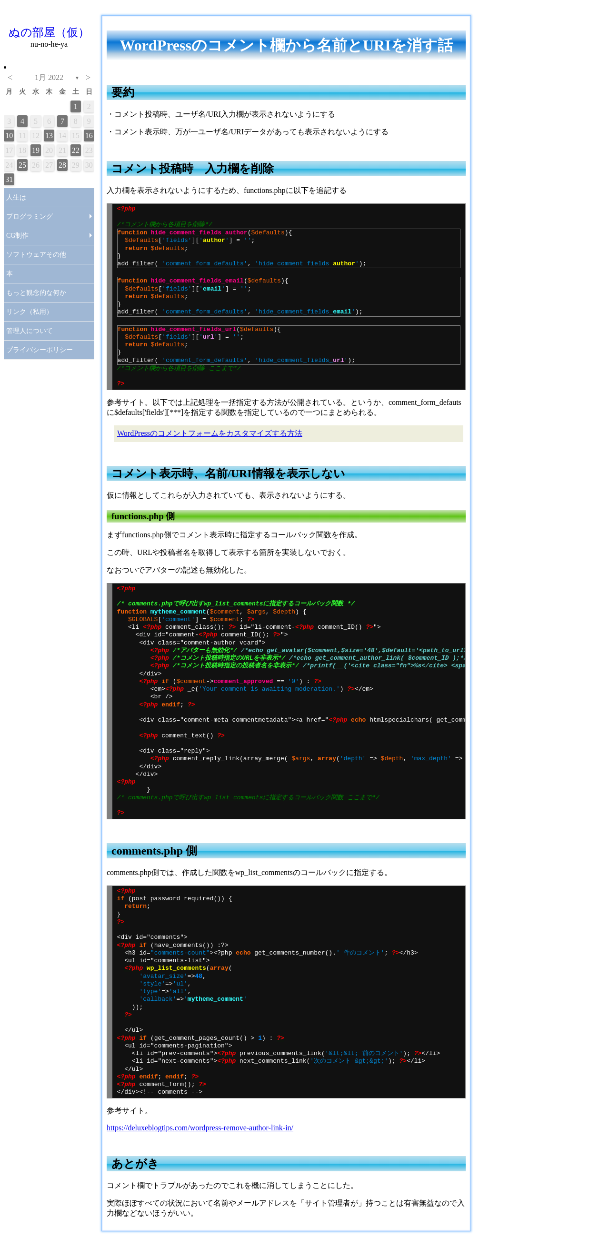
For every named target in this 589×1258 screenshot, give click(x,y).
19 (36, 150)
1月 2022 (49, 77)
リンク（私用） (29, 311)
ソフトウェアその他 (36, 254)
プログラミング (29, 216)
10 (9, 135)
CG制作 (17, 235)
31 (9, 179)
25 (22, 165)
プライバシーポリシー (39, 349)
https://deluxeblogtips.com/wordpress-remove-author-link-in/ (200, 1128)
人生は (16, 197)
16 (89, 135)
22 (76, 150)
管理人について (29, 330)
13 (49, 135)
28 (62, 165)
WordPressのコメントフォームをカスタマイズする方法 (209, 433)
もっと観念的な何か (36, 292)
